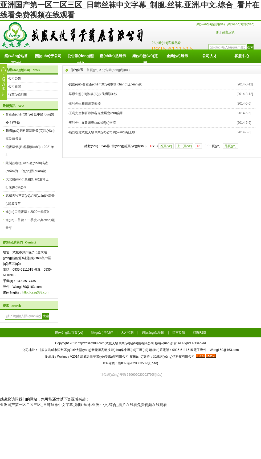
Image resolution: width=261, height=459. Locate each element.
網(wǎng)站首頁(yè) (211, 24)
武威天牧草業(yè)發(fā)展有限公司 (104, 356)
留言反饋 (228, 32)
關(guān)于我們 (102, 332)
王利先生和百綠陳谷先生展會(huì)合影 (96, 113)
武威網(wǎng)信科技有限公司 (174, 356)
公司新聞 (14, 86)
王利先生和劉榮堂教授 (85, 103)
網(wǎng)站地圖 (153, 332)
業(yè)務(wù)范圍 (145, 58)
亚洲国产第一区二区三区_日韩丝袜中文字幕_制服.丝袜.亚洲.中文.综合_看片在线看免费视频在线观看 (83, 405)
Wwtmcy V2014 (68, 356)
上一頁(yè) (184, 146)
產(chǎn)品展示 (113, 56)
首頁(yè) (93, 70)
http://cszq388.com (35, 292)
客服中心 (241, 56)
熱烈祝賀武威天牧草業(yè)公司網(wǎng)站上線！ (103, 132)
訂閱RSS (199, 332)
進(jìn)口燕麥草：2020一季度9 (27, 212)
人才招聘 (127, 332)
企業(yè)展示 (177, 56)
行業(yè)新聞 (17, 94)
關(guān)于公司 (48, 56)
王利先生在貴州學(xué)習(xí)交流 (92, 123)
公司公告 (14, 78)
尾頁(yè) (230, 146)
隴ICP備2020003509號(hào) (138, 363)
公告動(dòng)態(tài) (80, 58)
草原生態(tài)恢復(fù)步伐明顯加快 (93, 94)
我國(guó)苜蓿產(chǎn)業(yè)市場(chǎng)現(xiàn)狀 (105, 84)
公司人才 (209, 56)
